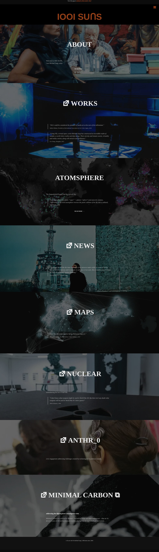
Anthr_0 (84, 442)
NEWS (84, 246)
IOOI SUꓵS (79, 17)
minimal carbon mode (82, 1)
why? (90, 1)
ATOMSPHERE (79, 178)
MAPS (84, 313)
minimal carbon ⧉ (84, 497)
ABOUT (79, 44)
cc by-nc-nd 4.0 (70, 543)
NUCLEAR (84, 375)
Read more (79, 69)
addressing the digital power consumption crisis (62, 516)
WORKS (84, 103)
